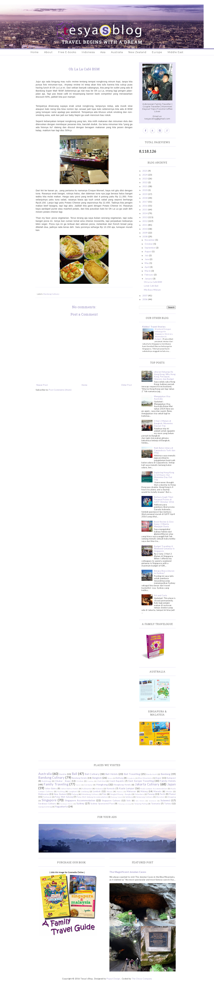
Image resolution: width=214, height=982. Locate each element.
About (48, 52)
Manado (157, 791)
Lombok (97, 791)
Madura (120, 791)
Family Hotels (168, 780)
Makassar (131, 791)
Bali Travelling (132, 774)
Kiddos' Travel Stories (153, 326)
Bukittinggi (46, 781)
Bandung (165, 774)
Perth (162, 794)
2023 (145, 178)
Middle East (175, 52)
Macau (110, 791)
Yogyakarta (61, 806)
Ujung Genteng (45, 807)
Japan (171, 784)
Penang (151, 794)
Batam (110, 778)
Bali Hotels (111, 774)
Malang (144, 791)
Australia (117, 52)
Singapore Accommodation (80, 800)
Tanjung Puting (140, 803)
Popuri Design (113, 978)
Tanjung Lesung (124, 804)
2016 (145, 206)
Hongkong (102, 784)
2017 (145, 202)
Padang (75, 794)
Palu (104, 794)
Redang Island (116, 797)
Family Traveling (56, 784)
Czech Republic (116, 781)
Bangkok (97, 777)
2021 (145, 186)
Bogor (158, 778)
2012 (145, 221)
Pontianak (47, 797)
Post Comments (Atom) (60, 390)
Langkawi (73, 791)
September (150, 247)
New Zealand (137, 52)
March (148, 271)
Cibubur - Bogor (63, 781)
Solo (129, 800)
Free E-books (67, 52)
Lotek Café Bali (151, 286)
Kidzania (99, 788)
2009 (145, 233)
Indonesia (88, 52)
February (149, 274)
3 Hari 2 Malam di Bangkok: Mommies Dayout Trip (163, 423)
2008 (145, 236)
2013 (145, 217)
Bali (74, 774)
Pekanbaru (139, 794)
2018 (145, 198)
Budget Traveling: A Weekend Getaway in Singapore (164, 548)
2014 (145, 213)
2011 (145, 225)
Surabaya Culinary (47, 803)
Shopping (172, 797)
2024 (145, 175)
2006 (145, 299)
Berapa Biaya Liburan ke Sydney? (164, 572)
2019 (145, 194)
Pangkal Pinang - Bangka (120, 794)
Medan (169, 791)
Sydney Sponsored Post (102, 803)
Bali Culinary (92, 774)
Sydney (80, 803)
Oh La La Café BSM (153, 282)
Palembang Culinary (90, 794)
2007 (145, 295)
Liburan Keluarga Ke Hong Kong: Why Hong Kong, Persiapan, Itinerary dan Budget (165, 375)
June (147, 259)
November (150, 240)
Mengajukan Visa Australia (162, 397)
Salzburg (129, 797)
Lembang (85, 791)
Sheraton (160, 797)
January (149, 278)
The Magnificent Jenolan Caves (127, 872)
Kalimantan (87, 788)
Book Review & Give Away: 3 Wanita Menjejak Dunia (163, 524)
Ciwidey (90, 781)
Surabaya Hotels (66, 804)
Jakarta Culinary (147, 784)
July (147, 255)
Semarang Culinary (144, 797)
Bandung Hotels (79, 778)
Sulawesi (165, 800)
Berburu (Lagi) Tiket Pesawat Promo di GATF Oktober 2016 (164, 499)
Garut (78, 785)
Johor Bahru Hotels (69, 788)
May (147, 263)
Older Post (126, 385)
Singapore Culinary (111, 800)
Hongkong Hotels (122, 784)
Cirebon (79, 781)
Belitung (119, 778)
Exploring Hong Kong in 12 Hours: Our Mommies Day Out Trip (164, 476)
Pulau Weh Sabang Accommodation (92, 797)
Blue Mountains (145, 778)
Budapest (171, 778)
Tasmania (155, 803)
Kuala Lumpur (126, 788)
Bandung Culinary (51, 294)
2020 (145, 190)
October (149, 244)
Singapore (49, 800)
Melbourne (43, 794)
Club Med (101, 781)
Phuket (172, 794)
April (147, 267)
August (148, 251)
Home (35, 52)
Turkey (167, 803)
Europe (157, 52)
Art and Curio (160, 595)
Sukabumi (152, 801)
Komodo (111, 788)
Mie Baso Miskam (152, 290)
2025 (145, 171)
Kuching (61, 791)
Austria (62, 774)
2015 (145, 209)
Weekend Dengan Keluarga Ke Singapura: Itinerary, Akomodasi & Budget (164, 334)
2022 (145, 182)
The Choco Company (142, 978)
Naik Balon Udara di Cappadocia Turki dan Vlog (164, 450)
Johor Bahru (51, 788)
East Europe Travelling (141, 780)
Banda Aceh (151, 774)
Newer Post (42, 385)
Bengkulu (131, 778)
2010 (145, 229)
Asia (102, 52)
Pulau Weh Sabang (64, 797)
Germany (88, 785)
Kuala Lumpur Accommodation (153, 788)
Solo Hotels (140, 801)
